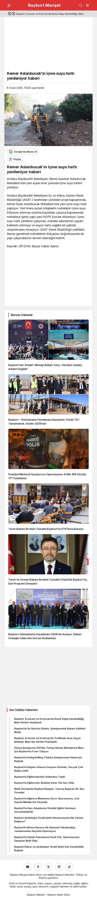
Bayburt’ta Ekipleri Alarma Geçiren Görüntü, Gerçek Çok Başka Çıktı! (48, 769)
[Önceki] (10, 14)
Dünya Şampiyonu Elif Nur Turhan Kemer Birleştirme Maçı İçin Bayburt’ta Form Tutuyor (49, 749)
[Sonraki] (14, 14)
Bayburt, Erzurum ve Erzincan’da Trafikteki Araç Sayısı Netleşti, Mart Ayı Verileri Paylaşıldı (47, 740)
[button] (87, 5)
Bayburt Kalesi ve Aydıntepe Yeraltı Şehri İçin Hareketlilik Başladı (49, 848)
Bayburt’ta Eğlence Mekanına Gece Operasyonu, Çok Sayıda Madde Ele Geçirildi (46, 800)
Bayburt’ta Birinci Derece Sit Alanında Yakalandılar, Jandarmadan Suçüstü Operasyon (45, 829)
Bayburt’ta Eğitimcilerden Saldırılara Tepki (39, 776)
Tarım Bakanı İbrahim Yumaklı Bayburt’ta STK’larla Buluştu (45, 529)
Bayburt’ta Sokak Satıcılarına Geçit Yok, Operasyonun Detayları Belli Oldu (47, 839)
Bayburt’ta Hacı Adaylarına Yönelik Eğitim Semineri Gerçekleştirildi (45, 810)
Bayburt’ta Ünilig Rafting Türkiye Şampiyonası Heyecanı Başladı (48, 759)
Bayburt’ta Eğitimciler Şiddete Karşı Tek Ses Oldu (44, 782)
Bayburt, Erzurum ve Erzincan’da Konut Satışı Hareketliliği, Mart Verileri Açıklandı (49, 720)
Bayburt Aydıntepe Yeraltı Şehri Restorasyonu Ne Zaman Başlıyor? (48, 819)
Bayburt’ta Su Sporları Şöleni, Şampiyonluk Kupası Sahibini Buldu (49, 730)
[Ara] (80, 5)
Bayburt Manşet (44, 5)
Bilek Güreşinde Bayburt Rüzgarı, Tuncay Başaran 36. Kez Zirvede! (49, 790)
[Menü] (9, 5)
